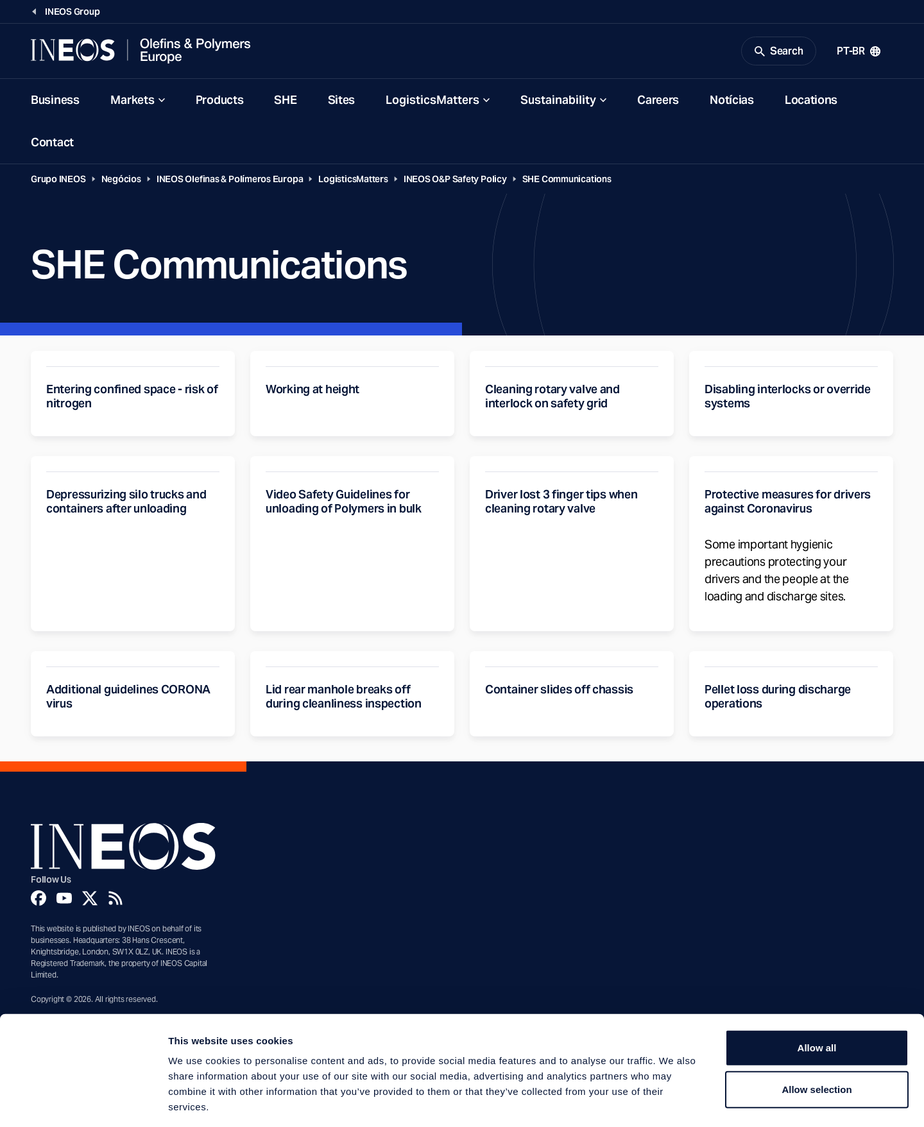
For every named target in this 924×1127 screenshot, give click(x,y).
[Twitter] (90, 900)
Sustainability (558, 101)
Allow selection (816, 1033)
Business (55, 101)
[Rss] (115, 900)
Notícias (732, 101)
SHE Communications (567, 180)
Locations (811, 101)
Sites (341, 101)
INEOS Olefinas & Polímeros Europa (230, 180)
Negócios (121, 180)
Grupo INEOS (58, 180)
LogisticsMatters (432, 101)
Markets (132, 101)
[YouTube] (64, 900)
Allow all (817, 990)
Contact (52, 144)
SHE (285, 101)
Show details (673, 1101)
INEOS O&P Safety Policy (455, 180)
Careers (658, 101)
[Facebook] (38, 900)
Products (220, 101)
